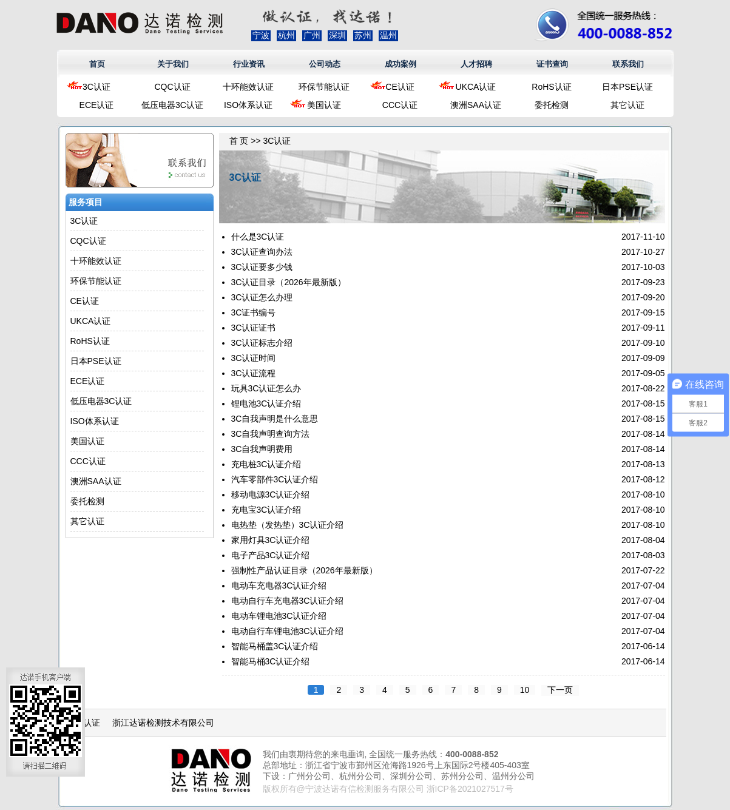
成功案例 (400, 64)
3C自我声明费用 (262, 449)
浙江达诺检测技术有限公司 (163, 722)
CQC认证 (172, 87)
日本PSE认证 (627, 87)
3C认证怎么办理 (262, 297)
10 (525, 690)
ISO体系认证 (248, 105)
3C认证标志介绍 (262, 343)
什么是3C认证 (258, 236)
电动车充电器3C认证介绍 (279, 585)
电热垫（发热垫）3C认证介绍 (287, 525)
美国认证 (324, 105)
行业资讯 (249, 64)
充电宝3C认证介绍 (266, 510)
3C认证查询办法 (262, 252)
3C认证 (96, 87)
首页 (97, 64)
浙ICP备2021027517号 (470, 789)
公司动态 (324, 64)
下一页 (560, 690)
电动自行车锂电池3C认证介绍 (287, 631)
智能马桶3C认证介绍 (270, 661)
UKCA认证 (476, 87)
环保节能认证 (324, 87)
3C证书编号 (253, 312)
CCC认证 (399, 105)
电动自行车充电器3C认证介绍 (287, 601)
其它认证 (627, 105)
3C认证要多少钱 (262, 267)
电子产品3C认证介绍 (270, 555)
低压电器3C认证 (172, 105)
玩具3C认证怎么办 (266, 388)
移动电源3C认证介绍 (270, 494)
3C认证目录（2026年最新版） (288, 282)
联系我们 (628, 64)
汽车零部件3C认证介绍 (275, 479)
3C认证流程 (253, 373)
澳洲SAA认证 (475, 105)
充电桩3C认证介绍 (266, 464)
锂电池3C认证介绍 (266, 403)
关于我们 (173, 64)
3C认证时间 (253, 358)
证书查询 (552, 64)
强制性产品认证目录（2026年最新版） (304, 570)
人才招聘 (476, 64)
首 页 (239, 141)
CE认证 (399, 87)
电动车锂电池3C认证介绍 (279, 616)
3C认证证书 (253, 327)
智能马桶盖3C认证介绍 (275, 646)
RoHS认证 (551, 87)
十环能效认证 (248, 87)
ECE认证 (96, 105)
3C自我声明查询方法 (270, 434)
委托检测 (552, 105)
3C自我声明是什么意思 (275, 419)
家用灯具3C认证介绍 (270, 540)
